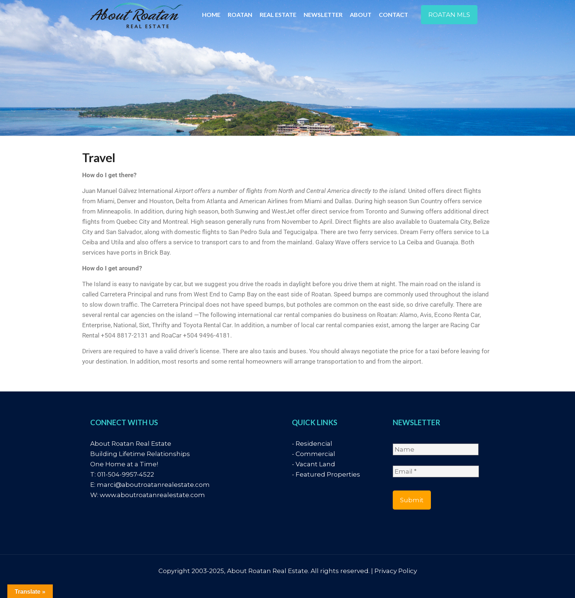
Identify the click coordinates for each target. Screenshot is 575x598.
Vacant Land (315, 464)
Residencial (314, 443)
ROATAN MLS (449, 14)
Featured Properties (328, 474)
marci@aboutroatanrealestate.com (153, 484)
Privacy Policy (395, 571)
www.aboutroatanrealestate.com (152, 495)
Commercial (315, 453)
